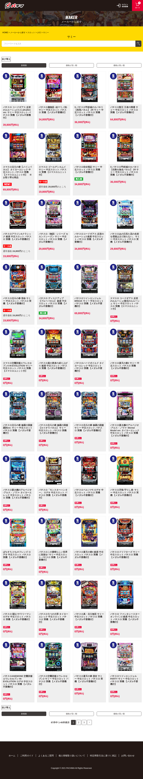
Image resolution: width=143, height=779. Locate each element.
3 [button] (84, 722)
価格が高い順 (119, 65)
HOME (5, 32)
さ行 (39, 32)
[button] (89, 722)
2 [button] (78, 722)
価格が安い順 (71, 65)
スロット (31, 32)
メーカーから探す (17, 32)
